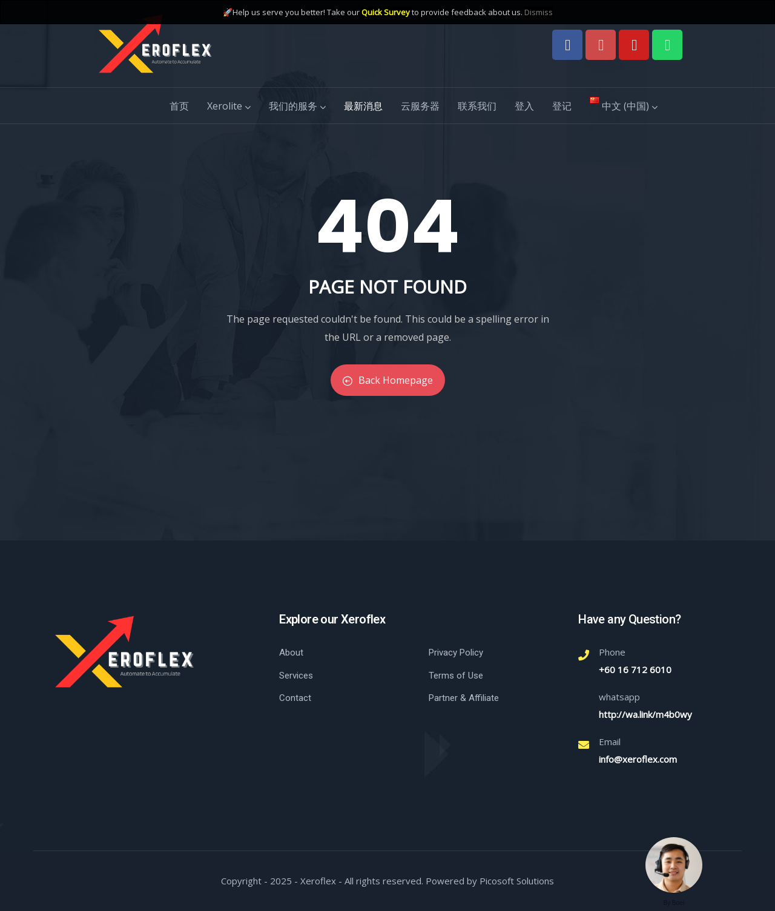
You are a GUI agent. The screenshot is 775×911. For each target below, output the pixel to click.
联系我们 (477, 106)
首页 (179, 106)
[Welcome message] (673, 865)
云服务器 (420, 106)
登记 (562, 106)
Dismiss (538, 12)
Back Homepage (388, 380)
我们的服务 (297, 106)
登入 (524, 106)
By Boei (674, 902)
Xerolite (229, 106)
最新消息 (363, 106)
